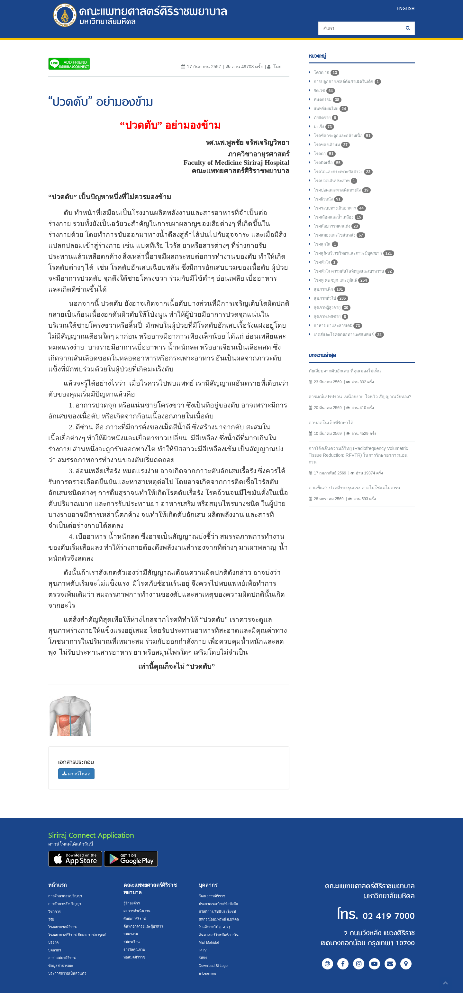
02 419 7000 (375, 915)
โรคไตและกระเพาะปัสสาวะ (346, 179)
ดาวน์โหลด (76, 773)
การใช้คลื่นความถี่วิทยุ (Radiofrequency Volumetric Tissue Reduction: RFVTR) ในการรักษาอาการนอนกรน (358, 482)
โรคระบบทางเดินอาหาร (342, 218)
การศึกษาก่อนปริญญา (66, 896)
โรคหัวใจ (327, 276)
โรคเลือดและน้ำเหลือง (341, 228)
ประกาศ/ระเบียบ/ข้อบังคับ (221, 904)
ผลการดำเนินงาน (138, 911)
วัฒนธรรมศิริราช (213, 896)
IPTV (203, 950)
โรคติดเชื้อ (329, 170)
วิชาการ (55, 911)
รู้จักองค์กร (132, 903)
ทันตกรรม (328, 102)
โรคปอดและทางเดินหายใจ (345, 199)
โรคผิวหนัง (329, 208)
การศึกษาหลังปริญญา (66, 904)
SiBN (203, 958)
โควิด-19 (327, 73)
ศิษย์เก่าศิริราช (136, 918)
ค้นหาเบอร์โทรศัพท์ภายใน (221, 934)
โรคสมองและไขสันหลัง (342, 247)
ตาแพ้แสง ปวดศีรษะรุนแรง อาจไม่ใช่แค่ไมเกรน (360, 516)
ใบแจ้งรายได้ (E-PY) (216, 927)
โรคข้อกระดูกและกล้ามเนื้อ (345, 141)
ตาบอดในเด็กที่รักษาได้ (334, 449)
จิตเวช (325, 93)
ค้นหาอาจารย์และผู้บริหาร (145, 926)
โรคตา (325, 160)
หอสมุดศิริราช (135, 957)
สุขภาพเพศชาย (333, 334)
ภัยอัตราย (327, 122)
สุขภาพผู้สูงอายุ (334, 324)
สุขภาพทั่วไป (332, 315)
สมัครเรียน (132, 942)
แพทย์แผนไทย (332, 112)
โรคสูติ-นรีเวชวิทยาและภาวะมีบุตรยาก (358, 266)
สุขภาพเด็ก (331, 305)
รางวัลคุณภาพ (135, 949)
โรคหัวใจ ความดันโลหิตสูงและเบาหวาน (359, 286)
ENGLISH (405, 8)
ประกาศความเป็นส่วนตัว (69, 981)
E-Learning (208, 973)
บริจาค (54, 950)
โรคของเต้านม (333, 151)
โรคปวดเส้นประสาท (338, 189)
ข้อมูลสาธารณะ (61, 973)
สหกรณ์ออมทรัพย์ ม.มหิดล (221, 919)
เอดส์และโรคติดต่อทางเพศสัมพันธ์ (352, 353)
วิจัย (51, 919)
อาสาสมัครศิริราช (63, 965)
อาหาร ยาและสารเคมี (340, 344)
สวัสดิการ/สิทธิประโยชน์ (219, 911)
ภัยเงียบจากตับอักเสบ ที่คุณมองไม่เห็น (349, 389)
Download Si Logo (215, 965)
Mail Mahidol (210, 942)
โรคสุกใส (327, 257)
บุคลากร (55, 958)
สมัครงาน (131, 934)
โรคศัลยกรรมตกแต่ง (339, 237)
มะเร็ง (325, 131)
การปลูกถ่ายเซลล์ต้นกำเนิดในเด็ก (351, 83)
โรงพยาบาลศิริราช (64, 927)
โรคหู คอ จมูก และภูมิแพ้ (344, 295)
